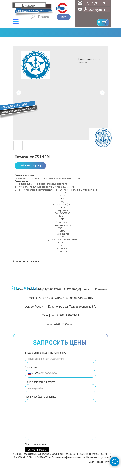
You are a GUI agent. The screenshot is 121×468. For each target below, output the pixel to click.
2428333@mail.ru (96, 10)
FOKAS (107, 462)
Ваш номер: (32, 367)
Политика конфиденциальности (68, 457)
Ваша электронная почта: (40, 382)
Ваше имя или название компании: (45, 352)
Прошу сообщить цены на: (40, 396)
